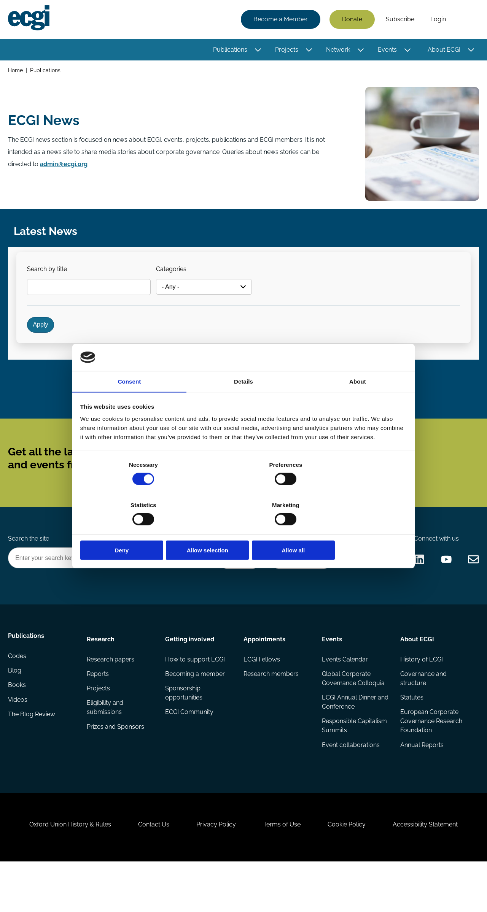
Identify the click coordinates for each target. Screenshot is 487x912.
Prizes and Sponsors (116, 764)
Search (465, 20)
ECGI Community (190, 749)
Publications (229, 50)
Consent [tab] (129, 403)
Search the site (29, 569)
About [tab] (357, 403)
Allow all (352, 530)
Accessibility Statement (433, 870)
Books (18, 724)
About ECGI (443, 50)
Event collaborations (350, 782)
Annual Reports (421, 782)
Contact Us (148, 870)
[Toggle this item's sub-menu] (257, 50)
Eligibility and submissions (105, 744)
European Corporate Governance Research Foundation (431, 758)
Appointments (264, 673)
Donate (351, 20)
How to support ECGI (195, 694)
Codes (18, 694)
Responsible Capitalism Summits (354, 763)
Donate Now (235, 590)
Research (101, 673)
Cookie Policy (352, 870)
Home (16, 71)
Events (386, 50)
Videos (19, 740)
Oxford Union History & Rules (62, 870)
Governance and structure (423, 714)
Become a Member (279, 20)
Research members (271, 709)
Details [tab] (243, 403)
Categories (176, 275)
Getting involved (190, 673)
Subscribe (399, 20)
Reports (98, 709)
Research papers (111, 694)
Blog (15, 709)
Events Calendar (344, 694)
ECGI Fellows (262, 694)
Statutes (411, 734)
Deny (134, 530)
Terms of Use (283, 870)
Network (337, 50)
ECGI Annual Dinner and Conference (348, 738)
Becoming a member (195, 709)
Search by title (50, 275)
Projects (285, 50)
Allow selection (243, 530)
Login (437, 20)
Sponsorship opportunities (184, 729)
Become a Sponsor (299, 590)
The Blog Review (32, 755)
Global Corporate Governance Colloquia (352, 714)
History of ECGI (421, 694)
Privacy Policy (214, 870)
